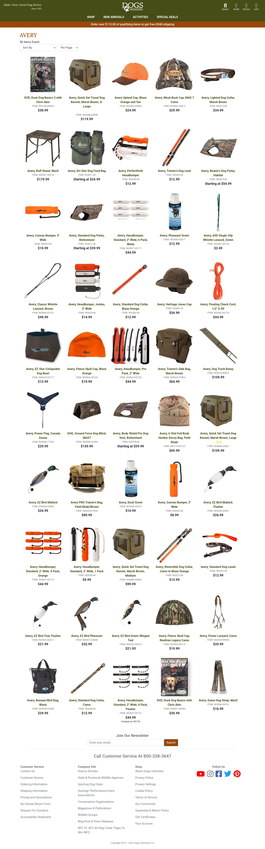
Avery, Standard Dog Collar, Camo (87, 702)
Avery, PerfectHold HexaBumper (131, 173)
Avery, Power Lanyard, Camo (218, 636)
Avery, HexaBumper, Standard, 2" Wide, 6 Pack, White (130, 240)
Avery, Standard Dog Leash (218, 567)
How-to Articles (88, 771)
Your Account (144, 823)
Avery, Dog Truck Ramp (218, 369)
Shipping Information (34, 791)
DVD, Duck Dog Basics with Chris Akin (175, 702)
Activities (140, 17)
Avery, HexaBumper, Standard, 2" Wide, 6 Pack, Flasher (130, 705)
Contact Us (28, 771)
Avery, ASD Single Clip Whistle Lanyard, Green (218, 238)
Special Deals (167, 17)
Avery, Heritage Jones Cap (174, 304)
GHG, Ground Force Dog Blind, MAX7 (86, 436)
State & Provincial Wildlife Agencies (100, 777)
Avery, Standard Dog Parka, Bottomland (87, 238)
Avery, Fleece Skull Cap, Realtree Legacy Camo (175, 638)
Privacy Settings (145, 784)
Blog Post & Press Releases (95, 821)
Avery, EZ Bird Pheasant (86, 636)
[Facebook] (218, 775)
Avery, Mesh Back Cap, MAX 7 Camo (174, 100)
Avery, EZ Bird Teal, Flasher (43, 636)
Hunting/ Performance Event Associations (96, 793)
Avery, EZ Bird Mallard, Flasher (219, 505)
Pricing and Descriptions (36, 797)
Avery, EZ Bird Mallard (43, 502)
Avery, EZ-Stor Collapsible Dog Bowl (43, 371)
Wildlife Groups (87, 815)
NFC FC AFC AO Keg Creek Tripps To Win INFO (101, 830)
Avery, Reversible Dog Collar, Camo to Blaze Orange (175, 569)
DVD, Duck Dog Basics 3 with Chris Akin (43, 100)
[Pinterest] (237, 775)
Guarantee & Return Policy (152, 810)
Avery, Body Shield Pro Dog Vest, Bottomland (131, 436)
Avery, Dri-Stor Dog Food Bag (87, 171)
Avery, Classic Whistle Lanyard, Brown (43, 306)
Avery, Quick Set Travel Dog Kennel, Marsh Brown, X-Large (87, 102)
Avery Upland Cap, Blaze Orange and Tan (131, 100)
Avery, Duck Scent (130, 502)
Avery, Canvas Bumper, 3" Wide (43, 238)
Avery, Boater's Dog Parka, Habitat (218, 173)
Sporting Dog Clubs (90, 784)
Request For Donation (35, 810)
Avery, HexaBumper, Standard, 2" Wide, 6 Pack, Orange (43, 571)
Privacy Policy (144, 777)
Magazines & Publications (94, 808)
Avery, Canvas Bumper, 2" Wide (175, 505)
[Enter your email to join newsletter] (125, 742)
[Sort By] (38, 47)
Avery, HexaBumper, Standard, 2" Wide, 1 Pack (86, 569)
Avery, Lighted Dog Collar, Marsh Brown (219, 100)
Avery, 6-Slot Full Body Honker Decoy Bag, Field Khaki (174, 438)
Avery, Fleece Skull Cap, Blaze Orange (86, 371)
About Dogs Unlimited (149, 771)
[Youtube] (201, 775)
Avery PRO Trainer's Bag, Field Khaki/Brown (87, 505)
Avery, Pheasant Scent (174, 235)
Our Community (145, 804)
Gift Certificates (145, 817)
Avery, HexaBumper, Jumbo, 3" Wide (87, 306)
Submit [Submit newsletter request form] (171, 742)
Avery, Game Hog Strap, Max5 (218, 700)
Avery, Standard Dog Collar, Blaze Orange (131, 306)
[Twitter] (227, 775)
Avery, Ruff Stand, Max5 (43, 171)
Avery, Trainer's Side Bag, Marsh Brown (175, 371)
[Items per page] (68, 47)
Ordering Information (34, 784)
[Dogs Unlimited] (132, 7)
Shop (91, 17)
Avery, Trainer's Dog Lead (174, 171)
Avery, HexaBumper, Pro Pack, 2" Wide (131, 371)
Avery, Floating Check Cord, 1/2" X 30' (218, 306)
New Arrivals (113, 17)
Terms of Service (146, 797)
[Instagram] (210, 775)
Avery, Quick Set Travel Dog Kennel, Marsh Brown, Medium (131, 571)
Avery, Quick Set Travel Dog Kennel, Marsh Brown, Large (218, 436)
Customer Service (32, 777)
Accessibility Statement (36, 817)
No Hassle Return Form (36, 804)
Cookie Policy (144, 791)
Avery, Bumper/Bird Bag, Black (43, 702)
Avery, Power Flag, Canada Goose (43, 436)
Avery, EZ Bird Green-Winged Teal (131, 638)
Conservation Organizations (96, 801)
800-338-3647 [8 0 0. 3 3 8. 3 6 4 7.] (157, 756)
